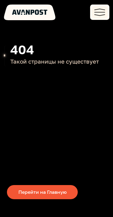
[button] (99, 12)
